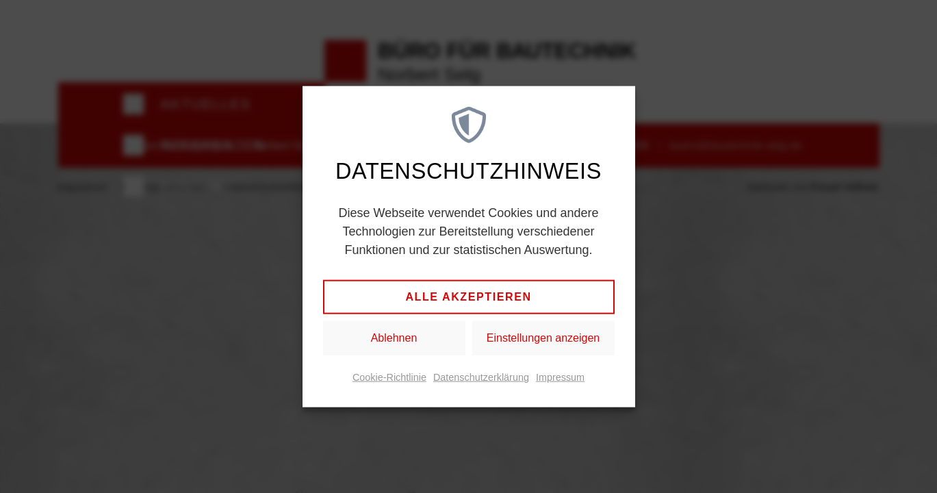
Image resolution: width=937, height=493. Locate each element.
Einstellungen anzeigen (543, 338)
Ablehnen (394, 338)
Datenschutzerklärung (481, 377)
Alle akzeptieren (468, 297)
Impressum (560, 377)
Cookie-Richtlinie (389, 377)
